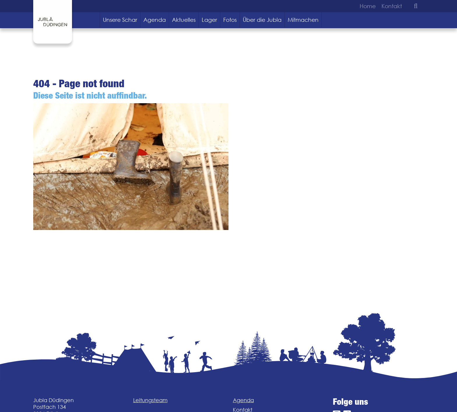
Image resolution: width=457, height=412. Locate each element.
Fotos (230, 20)
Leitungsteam (150, 400)
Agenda (154, 20)
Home (368, 6)
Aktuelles (184, 20)
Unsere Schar (120, 20)
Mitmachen (303, 20)
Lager (209, 20)
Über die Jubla (262, 20)
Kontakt (392, 6)
